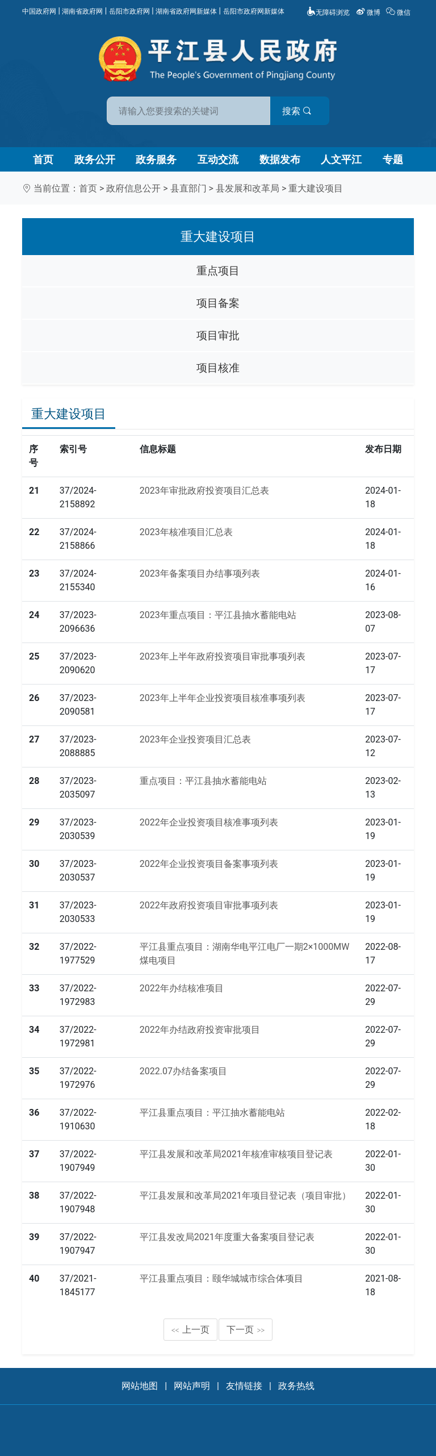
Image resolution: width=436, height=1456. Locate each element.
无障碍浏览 (328, 12)
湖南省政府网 (82, 11)
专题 (393, 159)
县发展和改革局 (247, 188)
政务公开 (94, 159)
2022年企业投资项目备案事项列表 (209, 863)
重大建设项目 (315, 188)
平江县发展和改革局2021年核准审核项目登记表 (236, 1154)
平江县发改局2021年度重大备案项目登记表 (227, 1237)
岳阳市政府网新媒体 (253, 11)
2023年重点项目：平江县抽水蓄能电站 (218, 615)
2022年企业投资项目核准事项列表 (209, 822)
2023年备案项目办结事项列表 (200, 573)
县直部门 (188, 188)
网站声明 (192, 1385)
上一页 (190, 1329)
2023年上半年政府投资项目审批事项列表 (222, 656)
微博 (369, 12)
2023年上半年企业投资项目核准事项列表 (222, 697)
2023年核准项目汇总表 (186, 532)
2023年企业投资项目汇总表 (195, 739)
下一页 (246, 1329)
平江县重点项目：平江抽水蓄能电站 (212, 1112)
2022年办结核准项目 (182, 988)
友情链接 (244, 1385)
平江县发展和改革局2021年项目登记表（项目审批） (245, 1195)
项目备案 (218, 303)
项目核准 (218, 367)
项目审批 (218, 335)
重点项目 (218, 270)
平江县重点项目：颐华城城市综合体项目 (221, 1278)
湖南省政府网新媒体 (186, 11)
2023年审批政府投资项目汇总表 (204, 490)
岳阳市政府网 (129, 11)
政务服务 (156, 159)
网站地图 (139, 1385)
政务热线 (296, 1385)
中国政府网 (39, 11)
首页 (43, 159)
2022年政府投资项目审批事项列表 (209, 905)
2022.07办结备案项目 (183, 1071)
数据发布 (279, 159)
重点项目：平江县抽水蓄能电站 (203, 780)
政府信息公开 (133, 188)
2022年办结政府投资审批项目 (200, 1029)
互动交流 (218, 159)
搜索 (299, 111)
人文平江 (341, 159)
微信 (399, 12)
